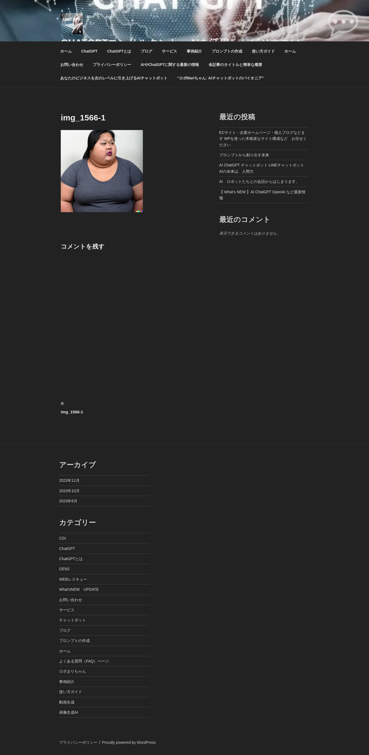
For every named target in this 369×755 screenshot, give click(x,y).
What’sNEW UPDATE (79, 589)
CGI (62, 538)
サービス (169, 51)
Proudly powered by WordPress (129, 742)
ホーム (66, 51)
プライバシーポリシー (112, 64)
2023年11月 (69, 480)
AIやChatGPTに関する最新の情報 (170, 64)
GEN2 (64, 569)
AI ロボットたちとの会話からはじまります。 (259, 181)
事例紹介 (194, 51)
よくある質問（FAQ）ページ (84, 661)
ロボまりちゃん (72, 671)
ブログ (146, 51)
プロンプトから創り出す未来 (244, 155)
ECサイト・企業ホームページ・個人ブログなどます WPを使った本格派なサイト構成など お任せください (263, 138)
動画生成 (66, 702)
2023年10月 (69, 491)
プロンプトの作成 (227, 51)
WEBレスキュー (73, 579)
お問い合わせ (71, 64)
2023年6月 (68, 501)
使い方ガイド (263, 51)
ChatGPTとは (119, 51)
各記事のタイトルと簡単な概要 (235, 64)
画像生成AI (68, 712)
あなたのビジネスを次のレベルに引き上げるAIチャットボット (114, 78)
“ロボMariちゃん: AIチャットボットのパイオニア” (220, 78)
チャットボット (72, 620)
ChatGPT (89, 51)
